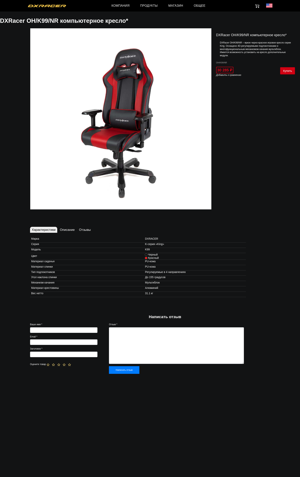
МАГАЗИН (175, 5)
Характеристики (44, 230)
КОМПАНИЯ (120, 5)
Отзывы (85, 230)
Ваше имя (36, 324)
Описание (67, 230)
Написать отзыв (124, 370)
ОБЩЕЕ (199, 5)
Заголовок (36, 348)
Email (33, 336)
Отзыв (113, 324)
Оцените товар (38, 364)
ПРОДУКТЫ (149, 5)
